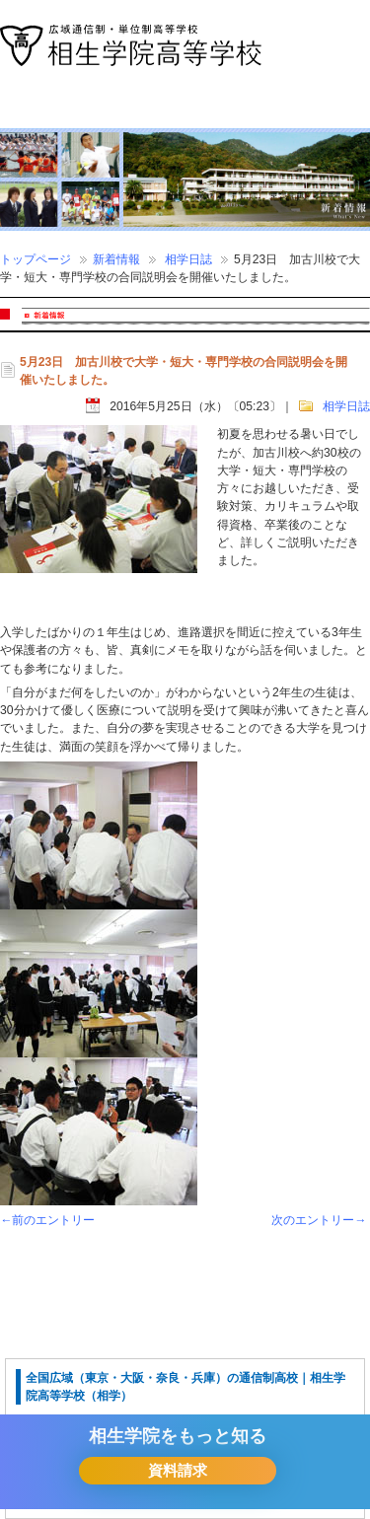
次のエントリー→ (318, 1220)
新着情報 (116, 259)
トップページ (35, 259)
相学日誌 (188, 259)
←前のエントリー (47, 1220)
